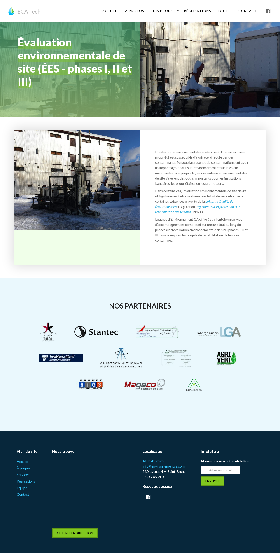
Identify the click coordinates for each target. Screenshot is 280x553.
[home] (24, 11)
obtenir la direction (75, 533)
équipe (225, 11)
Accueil (22, 461)
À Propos (134, 11)
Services (23, 475)
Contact (247, 11)
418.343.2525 (153, 461)
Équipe (22, 488)
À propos (24, 468)
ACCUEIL (110, 11)
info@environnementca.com (164, 466)
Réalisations (197, 11)
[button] (164, 10)
